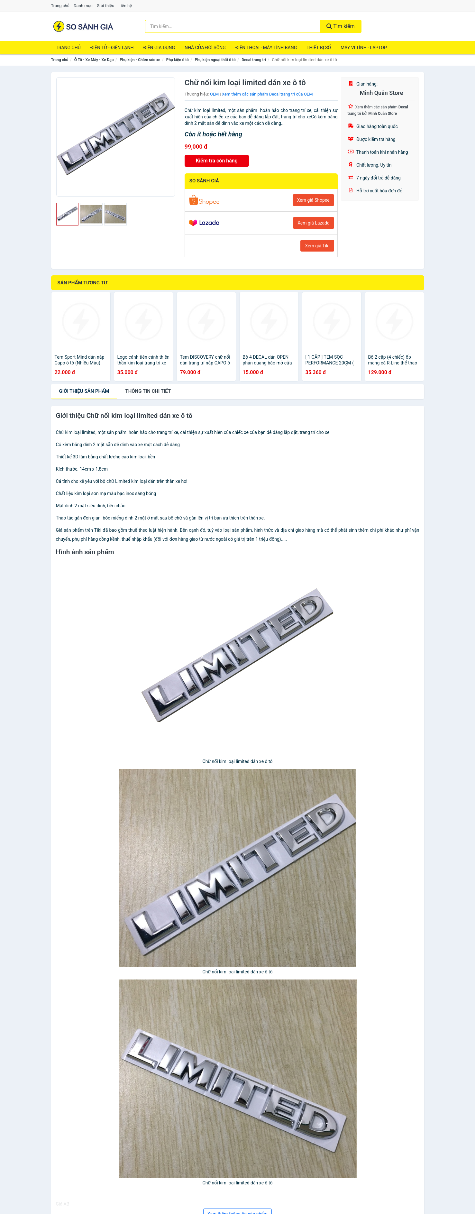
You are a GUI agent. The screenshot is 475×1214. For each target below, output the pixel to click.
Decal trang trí (254, 60)
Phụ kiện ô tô (177, 60)
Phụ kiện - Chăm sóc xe (140, 60)
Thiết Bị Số (318, 47)
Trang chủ (60, 5)
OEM (214, 94)
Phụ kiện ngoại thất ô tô (215, 60)
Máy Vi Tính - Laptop (364, 47)
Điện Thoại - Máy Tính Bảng (266, 47)
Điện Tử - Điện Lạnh (112, 47)
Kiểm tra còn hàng (217, 161)
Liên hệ (125, 5)
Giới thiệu (105, 5)
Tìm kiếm (340, 26)
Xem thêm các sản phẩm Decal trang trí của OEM (267, 94)
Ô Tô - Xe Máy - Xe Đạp (94, 60)
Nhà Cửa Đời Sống (205, 47)
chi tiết (148, 391)
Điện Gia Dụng (159, 47)
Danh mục (83, 5)
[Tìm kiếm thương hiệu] (232, 26)
